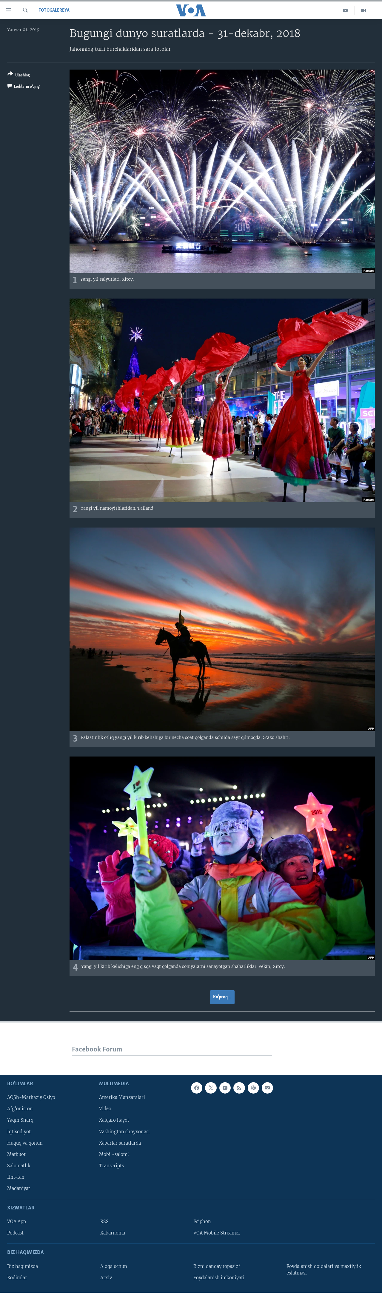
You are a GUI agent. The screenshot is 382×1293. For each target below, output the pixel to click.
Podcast (15, 1233)
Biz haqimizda (22, 1266)
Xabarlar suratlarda (120, 1143)
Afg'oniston (20, 1108)
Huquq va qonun (25, 1143)
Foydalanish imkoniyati (218, 1277)
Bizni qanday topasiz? (216, 1266)
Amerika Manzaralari (122, 1097)
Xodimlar (17, 1277)
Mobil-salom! (114, 1154)
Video (105, 1108)
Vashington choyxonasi (124, 1131)
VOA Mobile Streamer (216, 1233)
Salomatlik (18, 1165)
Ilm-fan (15, 1177)
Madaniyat (18, 1188)
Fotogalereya (54, 10)
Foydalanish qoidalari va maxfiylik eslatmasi (323, 1269)
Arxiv (106, 1277)
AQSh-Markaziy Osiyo (31, 1097)
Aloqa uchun (113, 1266)
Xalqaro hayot (114, 1120)
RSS (104, 1221)
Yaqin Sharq (20, 1120)
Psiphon (202, 1221)
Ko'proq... (222, 997)
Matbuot (16, 1154)
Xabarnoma (112, 1233)
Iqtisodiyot (19, 1131)
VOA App (16, 1221)
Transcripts (111, 1165)
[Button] (18, 76)
